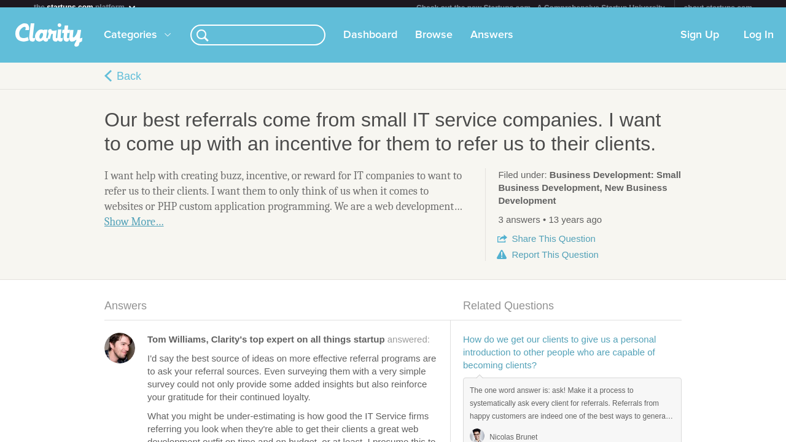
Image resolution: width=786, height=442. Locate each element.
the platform (85, 7)
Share (553, 246)
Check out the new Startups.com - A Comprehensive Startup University (540, 8)
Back (129, 83)
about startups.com (718, 8)
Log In (759, 42)
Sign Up (699, 42)
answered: (288, 346)
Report (555, 262)
